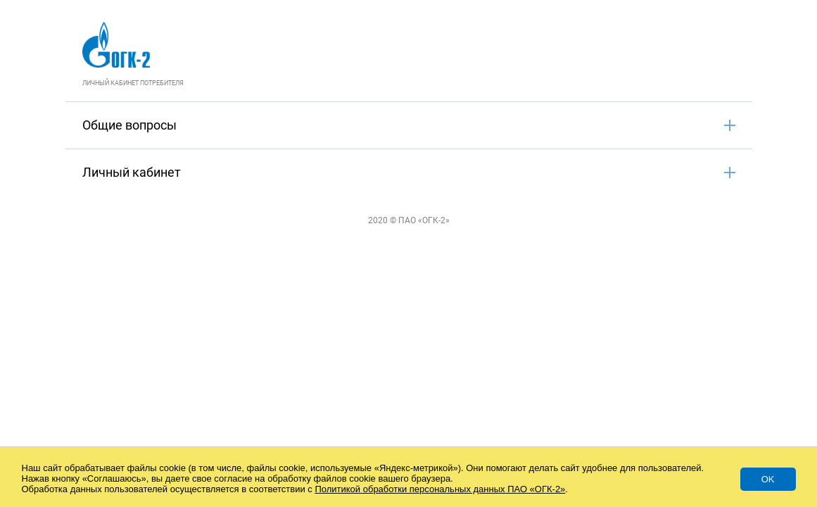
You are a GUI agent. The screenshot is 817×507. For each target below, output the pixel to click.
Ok (768, 479)
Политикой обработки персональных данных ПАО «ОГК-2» (440, 489)
